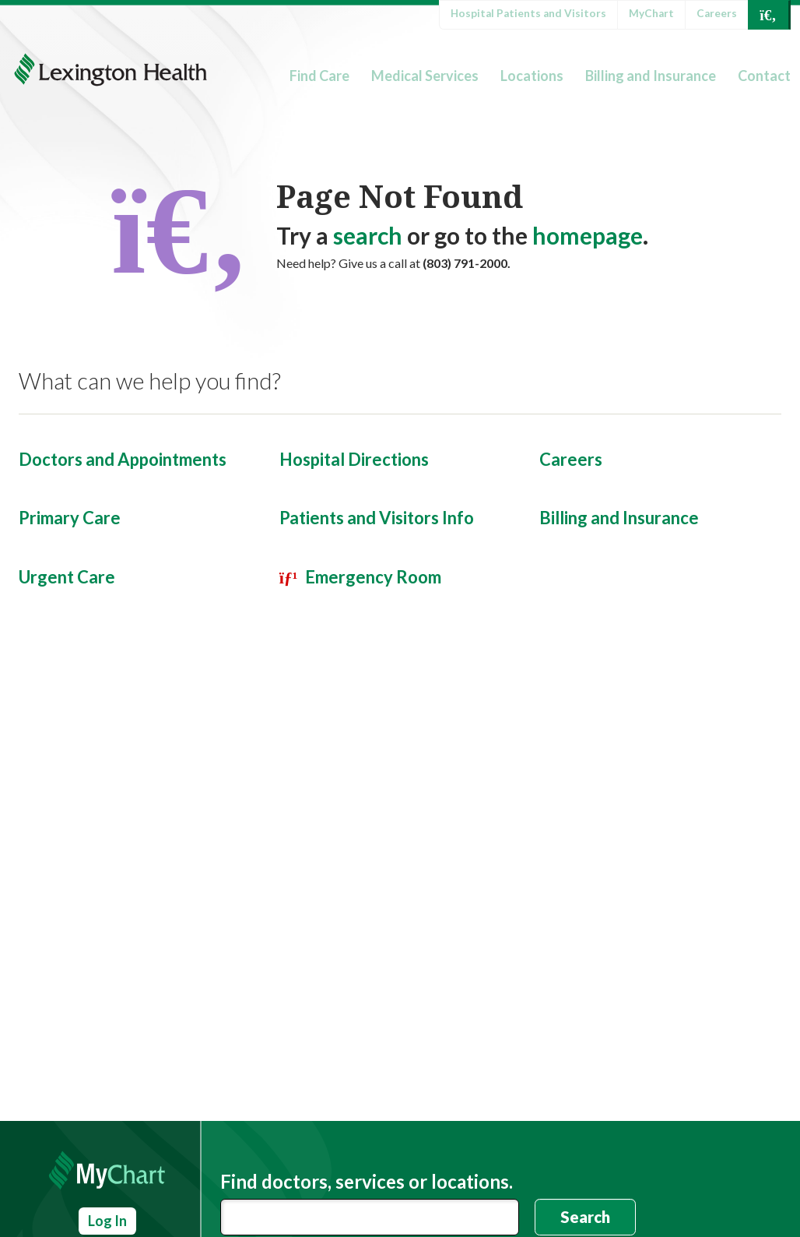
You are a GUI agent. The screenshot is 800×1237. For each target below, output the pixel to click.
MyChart (651, 13)
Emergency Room (373, 576)
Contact (764, 75)
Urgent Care (67, 576)
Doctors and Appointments (122, 459)
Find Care (319, 75)
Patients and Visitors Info (376, 517)
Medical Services (425, 75)
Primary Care (70, 517)
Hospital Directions (354, 459)
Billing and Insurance (650, 75)
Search (585, 1216)
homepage (587, 235)
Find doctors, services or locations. (366, 1181)
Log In (107, 1220)
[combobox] (369, 1217)
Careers (716, 13)
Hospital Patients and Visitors (528, 13)
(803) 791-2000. (467, 263)
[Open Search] (768, 15)
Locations (531, 75)
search (367, 235)
